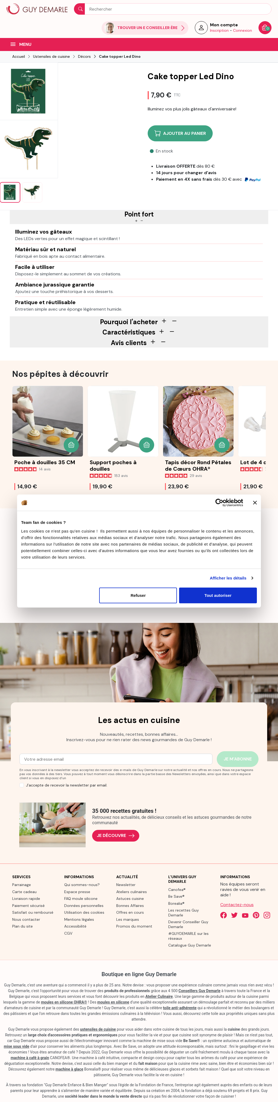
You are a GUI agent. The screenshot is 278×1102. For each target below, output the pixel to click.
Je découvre (116, 835)
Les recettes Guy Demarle (183, 913)
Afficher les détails (228, 578)
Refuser (138, 595)
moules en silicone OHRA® (64, 1002)
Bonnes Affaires (130, 905)
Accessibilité (75, 926)
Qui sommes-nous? (82, 884)
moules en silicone (113, 1002)
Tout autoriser (218, 595)
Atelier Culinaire (159, 996)
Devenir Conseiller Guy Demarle (188, 924)
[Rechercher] (172, 9)
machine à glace (69, 1069)
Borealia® (176, 903)
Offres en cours (130, 912)
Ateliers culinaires (131, 891)
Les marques (127, 919)
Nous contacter (26, 919)
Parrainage (21, 884)
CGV (68, 933)
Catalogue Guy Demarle (189, 945)
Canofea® (177, 889)
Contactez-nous (237, 904)
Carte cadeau (24, 891)
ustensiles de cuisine (98, 1029)
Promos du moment (134, 926)
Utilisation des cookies (84, 912)
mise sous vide (16, 1046)
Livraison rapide (26, 898)
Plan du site (22, 926)
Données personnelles (84, 905)
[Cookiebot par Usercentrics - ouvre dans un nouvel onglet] (219, 503)
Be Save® (176, 896)
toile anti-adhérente (180, 1008)
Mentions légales (79, 919)
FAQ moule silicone (81, 898)
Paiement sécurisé (28, 905)
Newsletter (125, 884)
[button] (71, 445)
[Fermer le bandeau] (255, 503)
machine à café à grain (30, 1058)
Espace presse (77, 891)
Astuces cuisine (130, 898)
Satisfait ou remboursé (32, 912)
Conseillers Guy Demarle (200, 991)
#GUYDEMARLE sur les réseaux (188, 936)
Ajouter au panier (180, 133)
